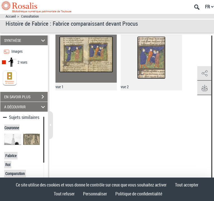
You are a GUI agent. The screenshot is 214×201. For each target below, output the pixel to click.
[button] (204, 73)
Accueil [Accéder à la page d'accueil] (11, 16)
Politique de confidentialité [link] (138, 194)
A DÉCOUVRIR (25, 107)
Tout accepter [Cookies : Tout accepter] (186, 185)
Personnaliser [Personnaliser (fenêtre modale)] (95, 194)
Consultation (30, 16)
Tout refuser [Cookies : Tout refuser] (64, 194)
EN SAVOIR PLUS (26, 97)
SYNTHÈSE (25, 40)
